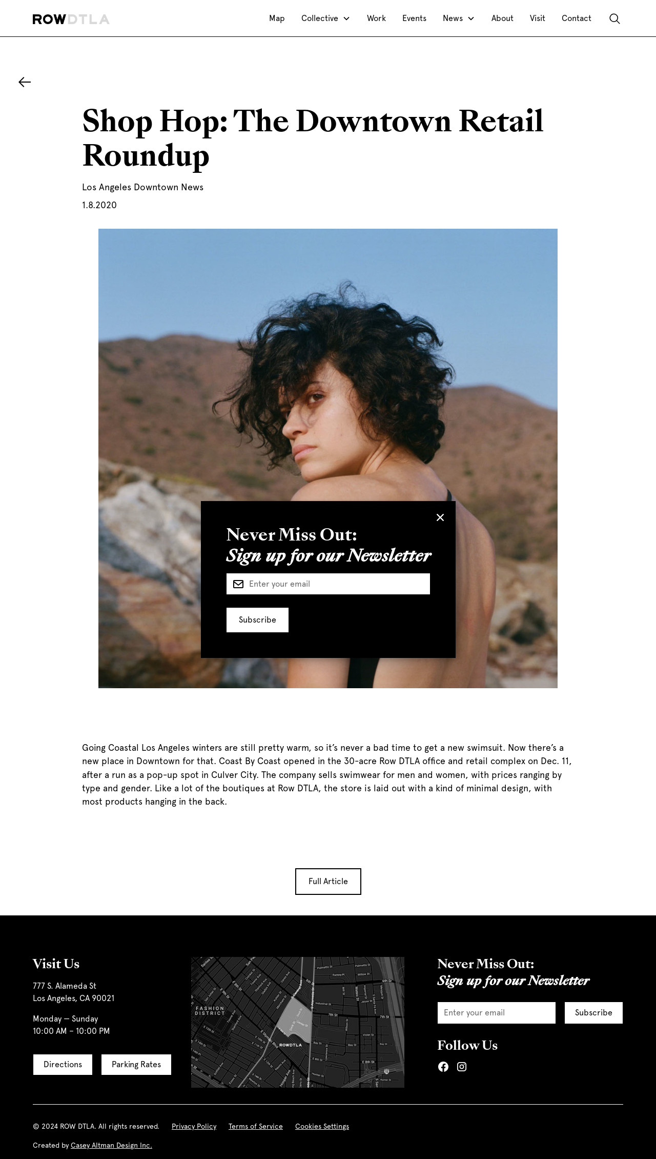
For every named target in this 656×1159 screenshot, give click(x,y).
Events (414, 18)
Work (376, 18)
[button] (326, 18)
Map (277, 18)
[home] (71, 18)
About (502, 18)
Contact (576, 18)
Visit (537, 18)
